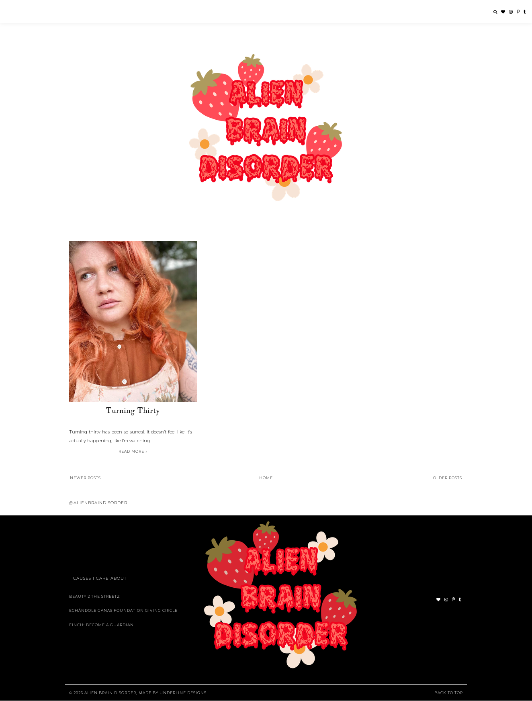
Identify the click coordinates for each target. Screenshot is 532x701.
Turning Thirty (133, 410)
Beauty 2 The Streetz (94, 596)
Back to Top (448, 693)
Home (266, 478)
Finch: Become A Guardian (101, 625)
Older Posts (447, 478)
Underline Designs (183, 693)
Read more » (133, 451)
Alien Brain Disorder (110, 693)
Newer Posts (85, 478)
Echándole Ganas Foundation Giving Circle (123, 610)
